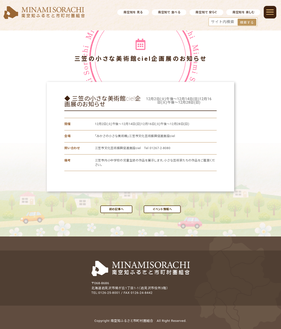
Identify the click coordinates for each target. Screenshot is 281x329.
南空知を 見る (133, 12)
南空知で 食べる (169, 12)
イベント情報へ (162, 209)
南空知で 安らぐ (206, 12)
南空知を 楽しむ (243, 12)
